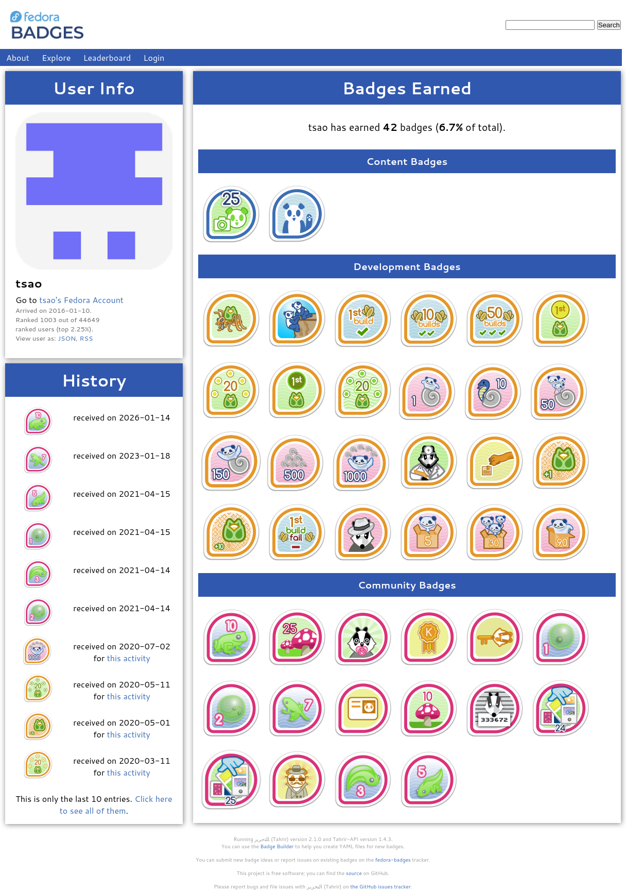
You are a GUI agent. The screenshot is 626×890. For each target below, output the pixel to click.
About (17, 57)
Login (154, 57)
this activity (128, 658)
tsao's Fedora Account (81, 300)
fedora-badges (393, 859)
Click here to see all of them (116, 804)
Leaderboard (107, 57)
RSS (86, 338)
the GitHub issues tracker (380, 886)
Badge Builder (277, 846)
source (354, 873)
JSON (67, 338)
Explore (56, 57)
